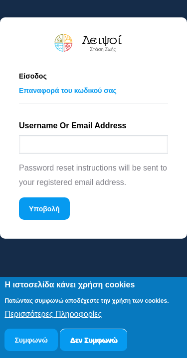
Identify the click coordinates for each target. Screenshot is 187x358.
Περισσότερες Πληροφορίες (53, 316)
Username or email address (73, 125)
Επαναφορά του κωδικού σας (73, 88)
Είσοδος (33, 76)
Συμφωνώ (31, 342)
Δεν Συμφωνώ (93, 342)
